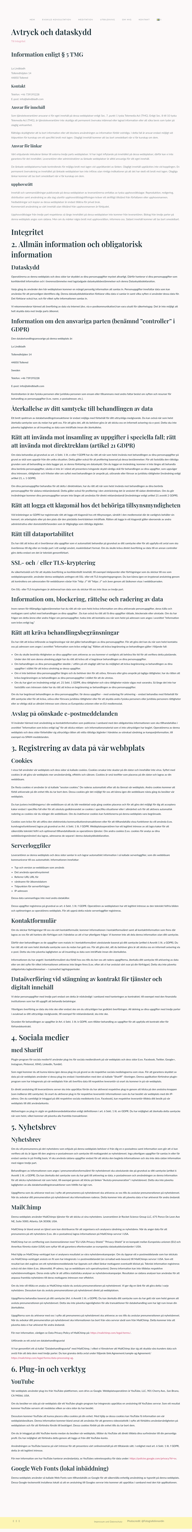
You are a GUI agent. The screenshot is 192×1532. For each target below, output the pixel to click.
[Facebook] (13, 1524)
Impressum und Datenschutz (108, 1525)
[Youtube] (19, 1524)
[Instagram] (16, 1524)
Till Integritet (18, 44)
